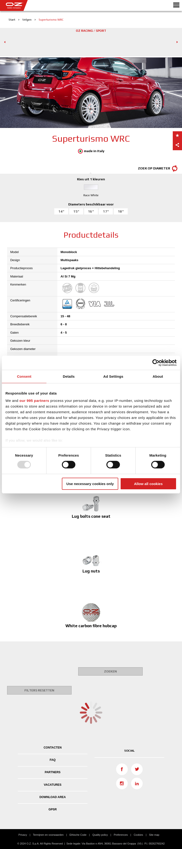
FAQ (52, 760)
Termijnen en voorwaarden (48, 834)
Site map (154, 834)
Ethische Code (77, 834)
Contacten (53, 747)
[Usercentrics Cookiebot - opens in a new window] (156, 362)
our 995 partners (34, 401)
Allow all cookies (148, 484)
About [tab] (158, 376)
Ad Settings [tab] (113, 376)
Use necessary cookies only (90, 484)
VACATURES (52, 784)
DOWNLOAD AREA (52, 797)
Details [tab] (69, 376)
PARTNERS (52, 772)
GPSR (53, 809)
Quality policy (100, 834)
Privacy (22, 834)
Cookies (138, 834)
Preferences (121, 834)
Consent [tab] (24, 376)
